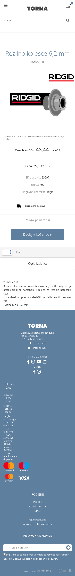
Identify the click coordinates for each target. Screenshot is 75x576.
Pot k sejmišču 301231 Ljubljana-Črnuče (32, 337)
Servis (37, 510)
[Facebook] (29, 362)
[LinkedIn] (45, 362)
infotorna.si (40, 347)
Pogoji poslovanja (37, 519)
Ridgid (50, 192)
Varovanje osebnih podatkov (37, 524)
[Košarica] (67, 6)
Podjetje (37, 501)
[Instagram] (34, 362)
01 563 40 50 (40, 343)
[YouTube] (40, 362)
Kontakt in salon (37, 506)
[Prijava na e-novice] (68, 547)
